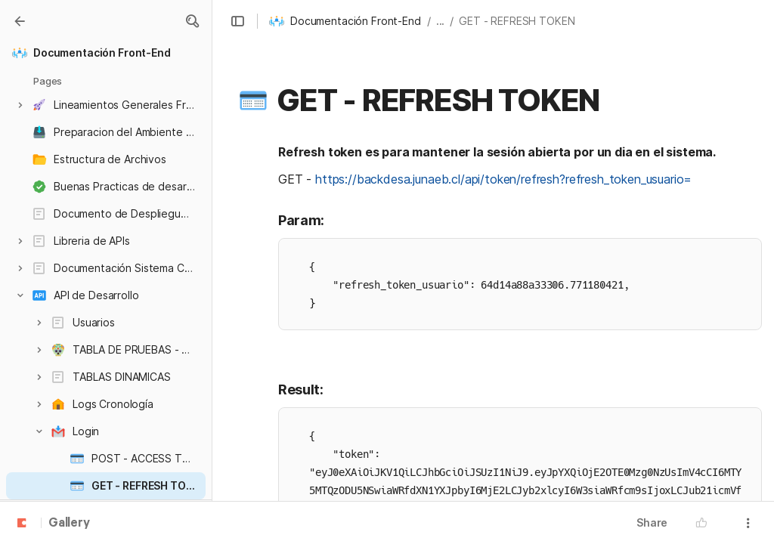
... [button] (440, 20)
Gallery (69, 524)
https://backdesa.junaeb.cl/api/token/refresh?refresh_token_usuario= (503, 179)
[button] (192, 21)
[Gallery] (19, 21)
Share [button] (651, 522)
